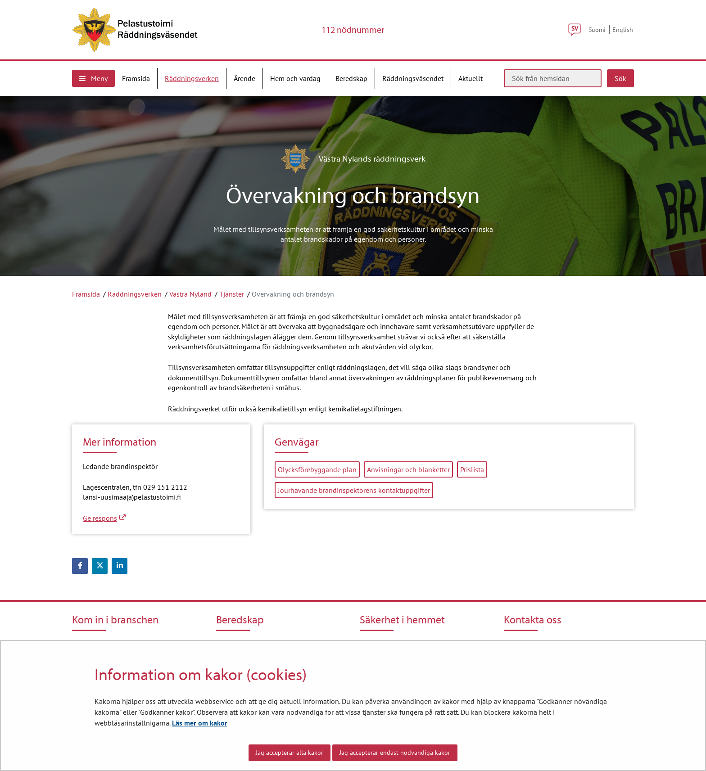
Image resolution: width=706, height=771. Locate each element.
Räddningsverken (135, 293)
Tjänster (231, 293)
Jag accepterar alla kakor (289, 752)
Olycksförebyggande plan (317, 469)
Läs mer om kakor (199, 722)
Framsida (86, 293)
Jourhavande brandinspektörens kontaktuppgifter (354, 490)
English (622, 29)
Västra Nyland (190, 293)
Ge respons (104, 518)
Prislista (472, 469)
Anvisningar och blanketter (408, 469)
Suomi (597, 29)
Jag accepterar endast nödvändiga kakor (394, 752)
